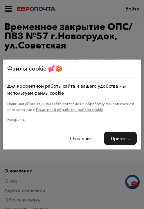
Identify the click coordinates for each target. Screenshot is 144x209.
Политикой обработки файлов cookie (69, 109)
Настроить (16, 119)
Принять (120, 138)
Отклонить (82, 138)
